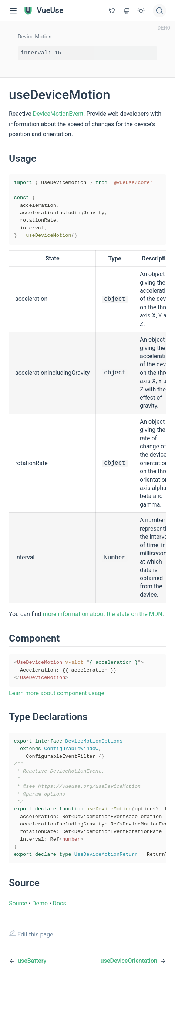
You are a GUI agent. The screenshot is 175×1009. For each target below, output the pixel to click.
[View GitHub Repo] (112, 10)
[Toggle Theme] (141, 11)
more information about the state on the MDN (102, 619)
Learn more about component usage (56, 701)
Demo (40, 923)
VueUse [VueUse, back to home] (43, 11)
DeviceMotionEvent (58, 113)
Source (18, 923)
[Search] (159, 10)
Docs (59, 923)
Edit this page (31, 953)
